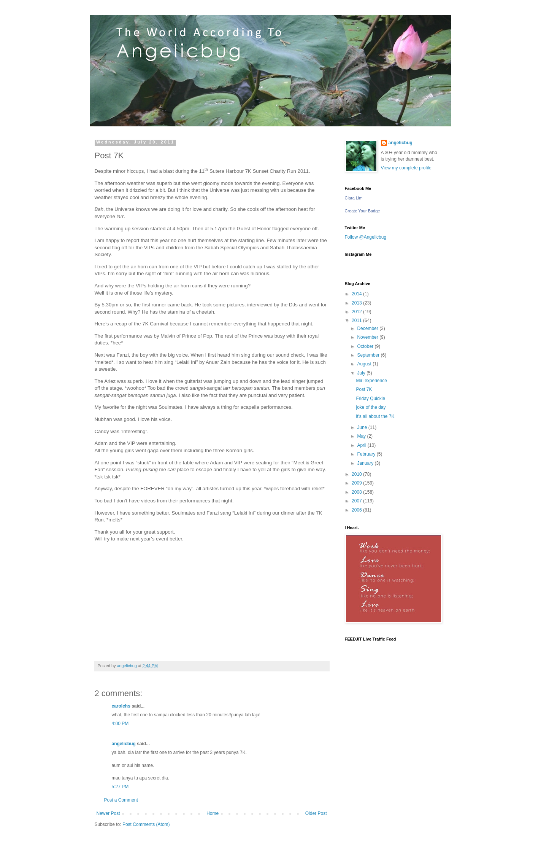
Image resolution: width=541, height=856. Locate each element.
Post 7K (364, 389)
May (362, 436)
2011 (357, 320)
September (369, 355)
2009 (357, 483)
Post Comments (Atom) (146, 824)
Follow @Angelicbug (366, 237)
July (361, 373)
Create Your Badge (362, 211)
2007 (357, 501)
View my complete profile (406, 168)
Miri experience (371, 380)
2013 (357, 303)
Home (212, 813)
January (365, 463)
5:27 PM (120, 786)
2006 (357, 510)
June (362, 427)
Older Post (316, 813)
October (365, 346)
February (366, 454)
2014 (357, 293)
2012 (357, 311)
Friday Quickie (370, 398)
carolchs (121, 706)
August (365, 364)
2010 (357, 474)
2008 (357, 492)
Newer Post (108, 813)
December (368, 328)
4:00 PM (120, 723)
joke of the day (371, 407)
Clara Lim (354, 198)
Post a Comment (121, 800)
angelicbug (124, 743)
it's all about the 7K (375, 416)
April (362, 445)
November (368, 337)
